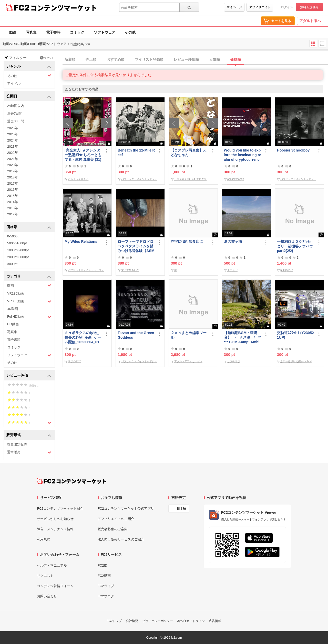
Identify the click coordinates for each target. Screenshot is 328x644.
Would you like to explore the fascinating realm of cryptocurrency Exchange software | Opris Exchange (242, 155)
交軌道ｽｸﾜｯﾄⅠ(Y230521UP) (295, 335)
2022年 (12, 153)
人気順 (214, 59)
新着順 (70, 59)
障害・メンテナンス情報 (55, 529)
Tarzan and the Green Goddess (136, 335)
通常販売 (29, 452)
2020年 (12, 165)
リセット (47, 57)
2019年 (12, 171)
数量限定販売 (17, 444)
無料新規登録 (309, 7)
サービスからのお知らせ (55, 519)
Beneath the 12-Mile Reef (136, 152)
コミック (77, 32)
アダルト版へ (310, 21)
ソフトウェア (104, 32)
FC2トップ (114, 621)
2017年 (12, 183)
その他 (130, 32)
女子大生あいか (130, 270)
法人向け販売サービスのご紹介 (121, 539)
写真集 (31, 32)
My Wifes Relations (81, 241)
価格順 (235, 59)
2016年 (12, 190)
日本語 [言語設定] (181, 508)
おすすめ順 (116, 59)
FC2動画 (104, 576)
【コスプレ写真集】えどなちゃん (189, 152)
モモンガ (232, 270)
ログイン (287, 7)
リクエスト (45, 576)
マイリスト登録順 (149, 59)
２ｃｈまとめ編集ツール (189, 335)
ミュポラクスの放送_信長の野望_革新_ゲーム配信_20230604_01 (83, 337)
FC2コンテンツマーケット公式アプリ (126, 508)
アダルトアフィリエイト (188, 361)
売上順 (91, 59)
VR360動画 (29, 301)
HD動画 (13, 324)
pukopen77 (286, 270)
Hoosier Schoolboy (293, 150)
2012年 (12, 214)
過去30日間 (15, 121)
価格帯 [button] (28, 227)
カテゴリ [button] (28, 276)
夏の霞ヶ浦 (233, 241)
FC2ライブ (106, 586)
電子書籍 (53, 32)
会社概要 (132, 621)
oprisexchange (235, 179)
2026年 (12, 128)
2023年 (12, 146)
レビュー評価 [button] (28, 375)
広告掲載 (215, 621)
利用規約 (43, 539)
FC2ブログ (106, 596)
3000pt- (12, 264)
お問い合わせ (47, 596)
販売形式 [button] (28, 435)
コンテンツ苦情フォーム (55, 586)
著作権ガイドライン (191, 621)
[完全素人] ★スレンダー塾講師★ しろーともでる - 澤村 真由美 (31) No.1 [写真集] (83, 155)
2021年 (12, 159)
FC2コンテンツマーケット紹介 (60, 508)
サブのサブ (74, 361)
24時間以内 (15, 106)
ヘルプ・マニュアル (52, 565)
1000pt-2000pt (18, 250)
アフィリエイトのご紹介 (116, 519)
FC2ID (102, 565)
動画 (12, 32)
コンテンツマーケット (63, 8)
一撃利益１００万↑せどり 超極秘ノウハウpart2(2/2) (295, 246)
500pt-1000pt (17, 243)
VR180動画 (15, 293)
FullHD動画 (29, 317)
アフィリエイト (260, 7)
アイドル (13, 83)
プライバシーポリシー (157, 621)
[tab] (195, 60)
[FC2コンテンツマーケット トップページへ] (71, 481)
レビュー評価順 (186, 59)
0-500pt (12, 236)
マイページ (234, 7)
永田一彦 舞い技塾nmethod (296, 361)
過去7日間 (14, 113)
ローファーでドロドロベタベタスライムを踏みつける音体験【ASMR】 (136, 246)
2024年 (12, 140)
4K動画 (12, 309)
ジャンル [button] (28, 66)
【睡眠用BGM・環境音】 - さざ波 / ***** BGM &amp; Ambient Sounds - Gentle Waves (242, 337)
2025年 (12, 134)
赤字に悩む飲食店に (187, 241)
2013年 (12, 208)
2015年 (12, 196)
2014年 (12, 202)
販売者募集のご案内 (113, 529)
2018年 (12, 177)
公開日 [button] (28, 96)
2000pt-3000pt (18, 257)
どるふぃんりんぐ (78, 179)
